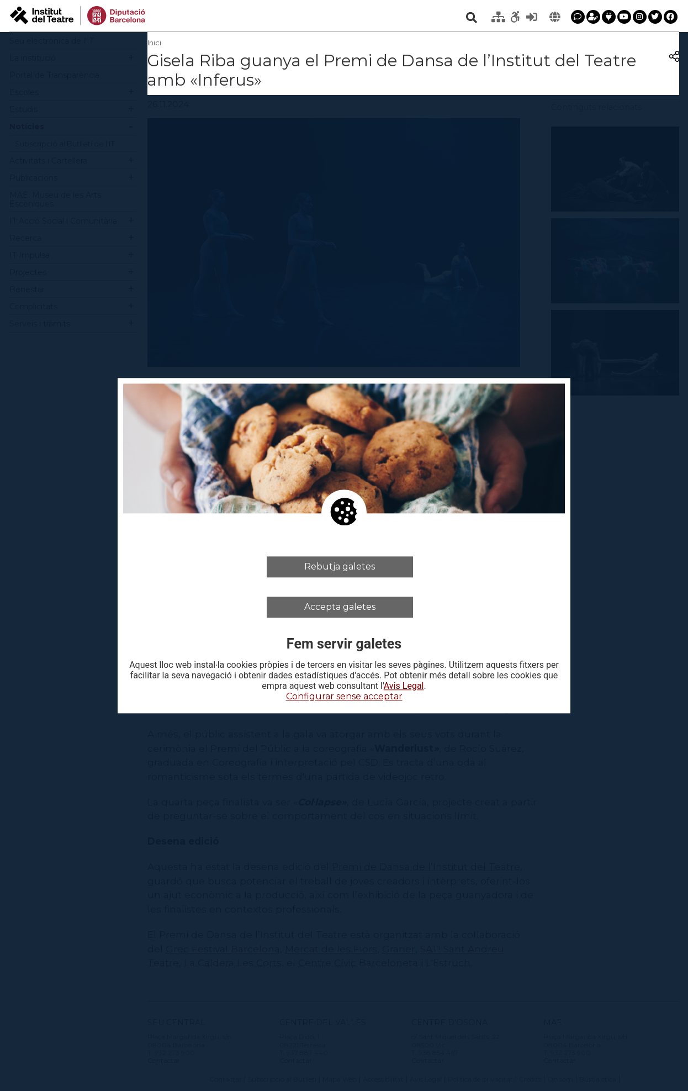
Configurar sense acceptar (344, 697)
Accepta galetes (339, 607)
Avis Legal (404, 686)
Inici (154, 42)
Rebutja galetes (339, 566)
